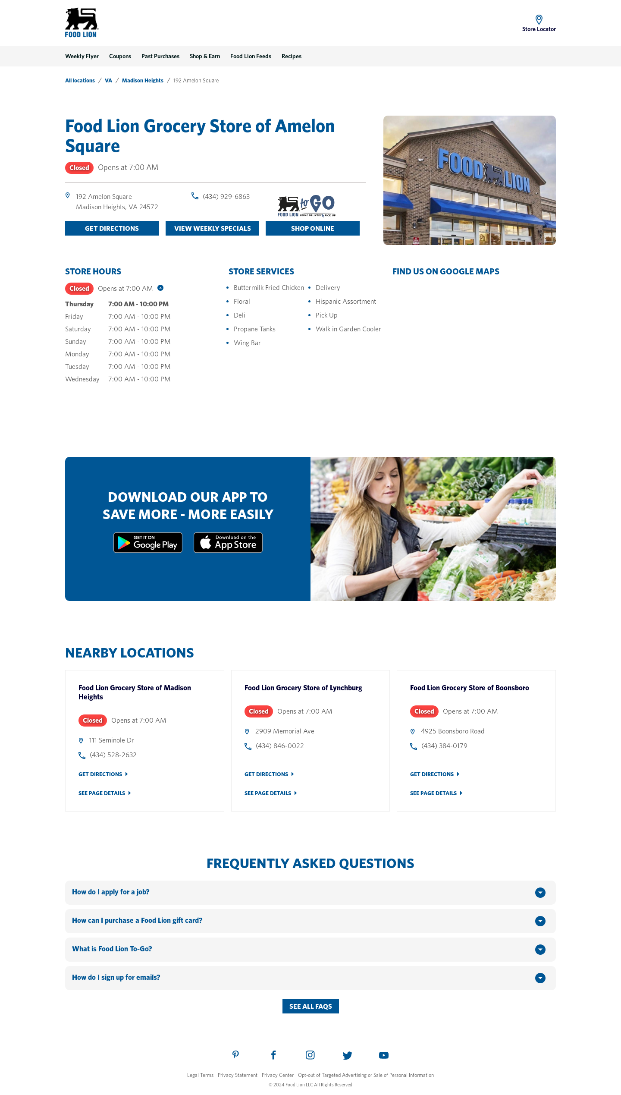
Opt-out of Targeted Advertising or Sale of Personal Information (366, 1075)
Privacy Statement (237, 1075)
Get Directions (100, 774)
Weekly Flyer (82, 56)
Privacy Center (278, 1075)
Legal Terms (200, 1075)
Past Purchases (160, 56)
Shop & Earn (205, 56)
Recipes (291, 56)
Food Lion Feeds (250, 56)
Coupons (120, 56)
